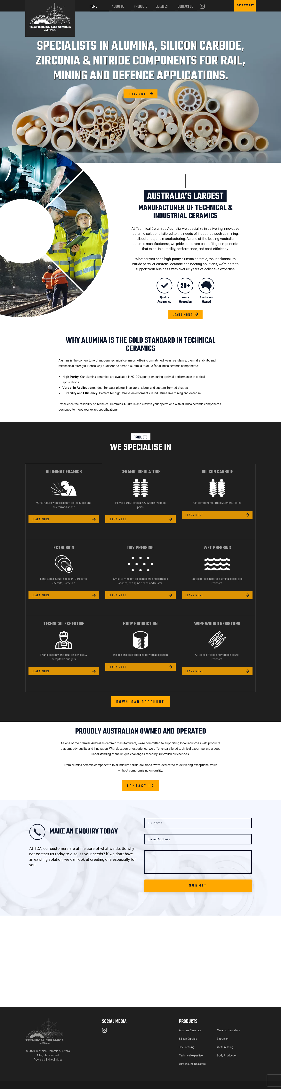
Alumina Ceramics (190, 1038)
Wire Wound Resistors (192, 1071)
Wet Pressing (225, 1054)
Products (140, 7)
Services (162, 7)
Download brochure (140, 710)
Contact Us (185, 7)
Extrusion (223, 1046)
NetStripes (55, 1067)
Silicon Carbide (188, 1046)
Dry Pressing (186, 1054)
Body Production (227, 1063)
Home (93, 7)
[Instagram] (202, 6)
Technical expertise (191, 1063)
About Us (118, 7)
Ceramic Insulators (228, 1038)
